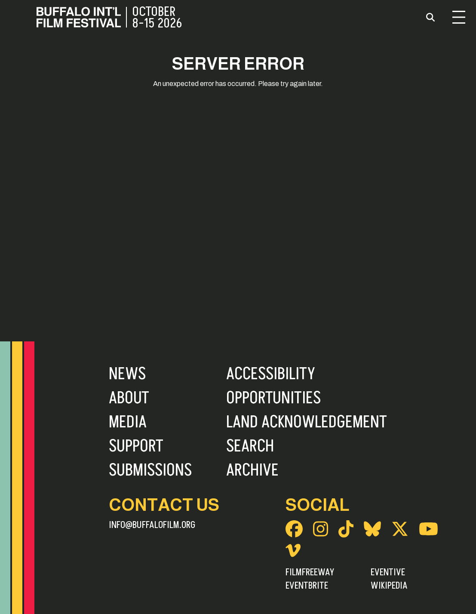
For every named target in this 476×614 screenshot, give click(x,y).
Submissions (150, 470)
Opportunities (273, 398)
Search (250, 446)
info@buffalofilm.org (152, 525)
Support (136, 446)
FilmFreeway (310, 572)
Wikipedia (389, 586)
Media (128, 422)
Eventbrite (307, 586)
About (129, 398)
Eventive (388, 572)
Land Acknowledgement (306, 422)
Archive (252, 470)
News (127, 374)
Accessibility (270, 374)
